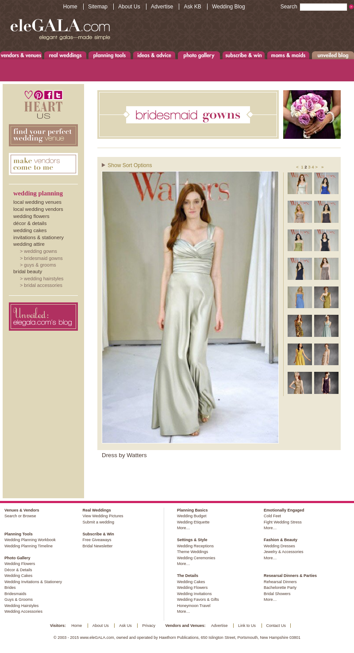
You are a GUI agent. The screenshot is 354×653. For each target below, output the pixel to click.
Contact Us (276, 625)
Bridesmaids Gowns (219, 114)
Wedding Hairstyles (43, 278)
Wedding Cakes (29, 230)
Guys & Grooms (40, 264)
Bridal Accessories (43, 285)
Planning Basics (192, 510)
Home (70, 7)
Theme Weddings (192, 552)
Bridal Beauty (27, 271)
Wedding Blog (228, 7)
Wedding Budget (191, 516)
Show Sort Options (130, 165)
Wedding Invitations (194, 594)
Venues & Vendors (21, 55)
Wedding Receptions (195, 546)
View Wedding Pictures (102, 516)
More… (183, 528)
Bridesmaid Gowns (43, 258)
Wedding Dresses (279, 546)
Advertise (162, 7)
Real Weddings (65, 55)
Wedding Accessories (23, 611)
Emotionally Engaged (284, 510)
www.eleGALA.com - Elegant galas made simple (60, 28)
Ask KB (192, 7)
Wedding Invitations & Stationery (33, 582)
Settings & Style (192, 540)
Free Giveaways (96, 540)
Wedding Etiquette (193, 522)
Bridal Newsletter (97, 546)
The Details (187, 575)
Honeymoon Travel (194, 605)
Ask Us (125, 625)
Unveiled (333, 55)
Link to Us (247, 625)
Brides (10, 587)
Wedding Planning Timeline (28, 546)
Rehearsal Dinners (280, 582)
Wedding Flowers (31, 216)
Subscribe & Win (244, 55)
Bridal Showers (277, 594)
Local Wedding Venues (37, 202)
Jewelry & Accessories (284, 552)
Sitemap (98, 7)
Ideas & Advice (154, 55)
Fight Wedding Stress (283, 522)
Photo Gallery (198, 55)
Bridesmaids (15, 594)
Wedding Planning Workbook (30, 540)
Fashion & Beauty (280, 540)
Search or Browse (20, 516)
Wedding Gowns (40, 251)
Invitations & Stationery (38, 237)
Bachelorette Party (280, 587)
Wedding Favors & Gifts (198, 599)
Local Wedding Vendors (38, 209)
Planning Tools (109, 55)
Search (314, 7)
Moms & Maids (288, 55)
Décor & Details (29, 223)
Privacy (148, 625)
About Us (129, 7)
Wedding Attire (29, 244)
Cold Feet (272, 516)
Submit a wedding (98, 522)
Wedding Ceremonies (196, 558)
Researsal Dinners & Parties (290, 575)
